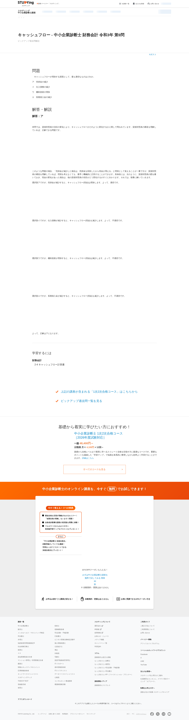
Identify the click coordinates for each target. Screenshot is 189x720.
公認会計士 (58, 646)
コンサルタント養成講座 (63, 681)
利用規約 (65, 714)
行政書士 (58, 636)
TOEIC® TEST (23, 681)
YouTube (143, 665)
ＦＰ (19, 653)
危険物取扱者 (59, 629)
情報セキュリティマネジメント (29, 667)
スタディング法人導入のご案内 (151, 675)
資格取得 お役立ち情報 (102, 657)
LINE (142, 661)
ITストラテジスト (61, 671)
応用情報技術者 (23, 671)
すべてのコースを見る (94, 469)
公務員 (57, 677)
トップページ (42, 714)
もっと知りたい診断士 (102, 661)
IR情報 (96, 629)
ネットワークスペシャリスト (28, 674)
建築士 (20, 664)
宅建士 (57, 657)
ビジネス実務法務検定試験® (65, 640)
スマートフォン (141, 714)
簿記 (56, 650)
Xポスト (152, 54)
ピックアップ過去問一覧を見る (81, 401)
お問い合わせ (153, 3)
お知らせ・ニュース (101, 636)
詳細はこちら (88, 458)
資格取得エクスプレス (102, 685)
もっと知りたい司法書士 (103, 671)
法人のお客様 (138, 3)
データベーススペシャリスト (65, 674)
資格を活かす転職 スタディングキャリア (154, 692)
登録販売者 (22, 684)
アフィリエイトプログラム (149, 643)
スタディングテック (25, 677)
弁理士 (20, 640)
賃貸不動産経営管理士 (62, 660)
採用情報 (97, 633)
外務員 (57, 653)
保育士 (20, 688)
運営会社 (97, 626)
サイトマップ (91, 714)
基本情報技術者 (60, 667)
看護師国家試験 (60, 684)
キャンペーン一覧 (100, 643)
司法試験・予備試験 (62, 633)
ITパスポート (59, 664)
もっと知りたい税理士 (102, 664)
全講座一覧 (124, 3)
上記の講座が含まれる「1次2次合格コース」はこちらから (99, 391)
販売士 (20, 629)
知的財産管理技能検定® (26, 643)
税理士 (20, 650)
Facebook (143, 654)
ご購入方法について (147, 626)
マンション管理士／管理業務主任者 (30, 660)
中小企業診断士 (23, 626)
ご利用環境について (147, 629)
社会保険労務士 (23, 646)
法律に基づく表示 (54, 714)
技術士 (57, 626)
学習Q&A (97, 646)
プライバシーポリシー (77, 714)
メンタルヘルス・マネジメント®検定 (31, 633)
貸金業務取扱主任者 (25, 657)
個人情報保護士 (60, 643)
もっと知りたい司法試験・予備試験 (107, 668)
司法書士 (21, 636)
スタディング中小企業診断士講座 (27, 12)
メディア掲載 (99, 640)
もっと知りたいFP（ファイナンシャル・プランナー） (113, 674)
